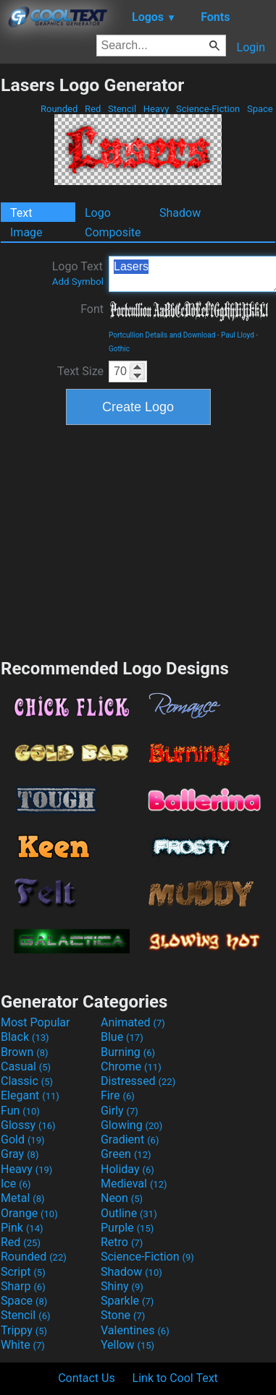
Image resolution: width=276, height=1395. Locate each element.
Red (93, 108)
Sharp (23, 1286)
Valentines (135, 1330)
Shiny (122, 1286)
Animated (133, 1022)
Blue (122, 1037)
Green (126, 1154)
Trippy (24, 1330)
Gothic (119, 349)
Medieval (134, 1183)
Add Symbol (78, 281)
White (23, 1345)
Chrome (131, 1066)
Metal (23, 1198)
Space (260, 108)
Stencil (122, 108)
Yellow (127, 1345)
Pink (22, 1228)
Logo (98, 213)
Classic (27, 1081)
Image (26, 232)
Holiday (127, 1169)
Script (23, 1272)
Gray (19, 1154)
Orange (29, 1213)
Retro (122, 1242)
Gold (23, 1139)
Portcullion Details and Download (162, 335)
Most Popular (35, 1022)
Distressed (138, 1081)
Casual (26, 1066)
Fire (118, 1095)
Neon (122, 1198)
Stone (123, 1315)
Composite (113, 232)
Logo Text (78, 273)
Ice (15, 1183)
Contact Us (86, 1378)
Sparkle (127, 1301)
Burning (128, 1052)
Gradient (130, 1139)
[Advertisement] (138, 540)
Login (251, 47)
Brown (24, 1052)
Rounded (59, 108)
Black (25, 1037)
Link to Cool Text (175, 1378)
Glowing (131, 1125)
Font (92, 309)
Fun (20, 1110)
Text (21, 213)
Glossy (28, 1125)
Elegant (30, 1095)
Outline (129, 1213)
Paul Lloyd (237, 335)
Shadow (180, 213)
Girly (119, 1110)
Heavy (156, 108)
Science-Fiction (208, 108)
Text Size (80, 371)
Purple (127, 1228)
